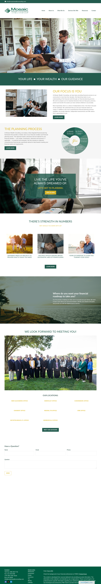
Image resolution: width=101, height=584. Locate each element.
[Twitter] (8, 582)
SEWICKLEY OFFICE (50, 401)
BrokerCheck (83, 574)
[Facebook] (6, 582)
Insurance (30, 577)
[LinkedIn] (11, 582)
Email (37, 450)
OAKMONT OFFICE (19, 410)
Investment (31, 573)
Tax (29, 579)
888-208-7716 (14, 572)
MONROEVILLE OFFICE (50, 420)
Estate (29, 575)
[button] (43, 10)
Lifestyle (30, 582)
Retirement (31, 571)
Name (6, 450)
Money (30, 580)
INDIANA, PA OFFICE (50, 410)
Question (7, 459)
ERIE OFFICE (81, 410)
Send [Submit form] (8, 473)
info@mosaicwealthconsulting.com (15, 1)
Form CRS (50, 571)
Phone (69, 450)
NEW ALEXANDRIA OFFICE (19, 401)
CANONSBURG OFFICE (81, 401)
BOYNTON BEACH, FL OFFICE (19, 420)
